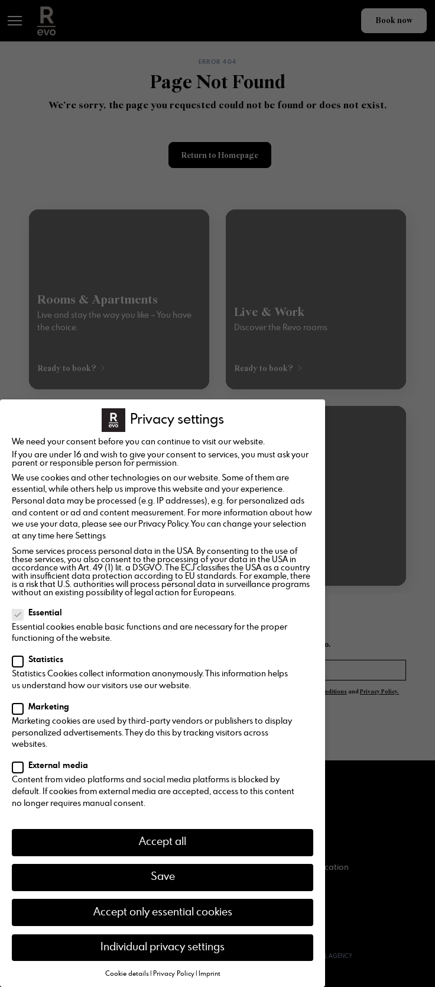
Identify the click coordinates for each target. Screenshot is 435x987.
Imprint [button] (209, 974)
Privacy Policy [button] (173, 974)
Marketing (44, 707)
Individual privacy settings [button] (162, 947)
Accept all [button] (162, 842)
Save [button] (163, 877)
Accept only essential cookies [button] (162, 912)
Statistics (41, 660)
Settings (90, 536)
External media (54, 766)
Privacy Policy (163, 524)
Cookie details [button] (127, 974)
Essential (41, 613)
